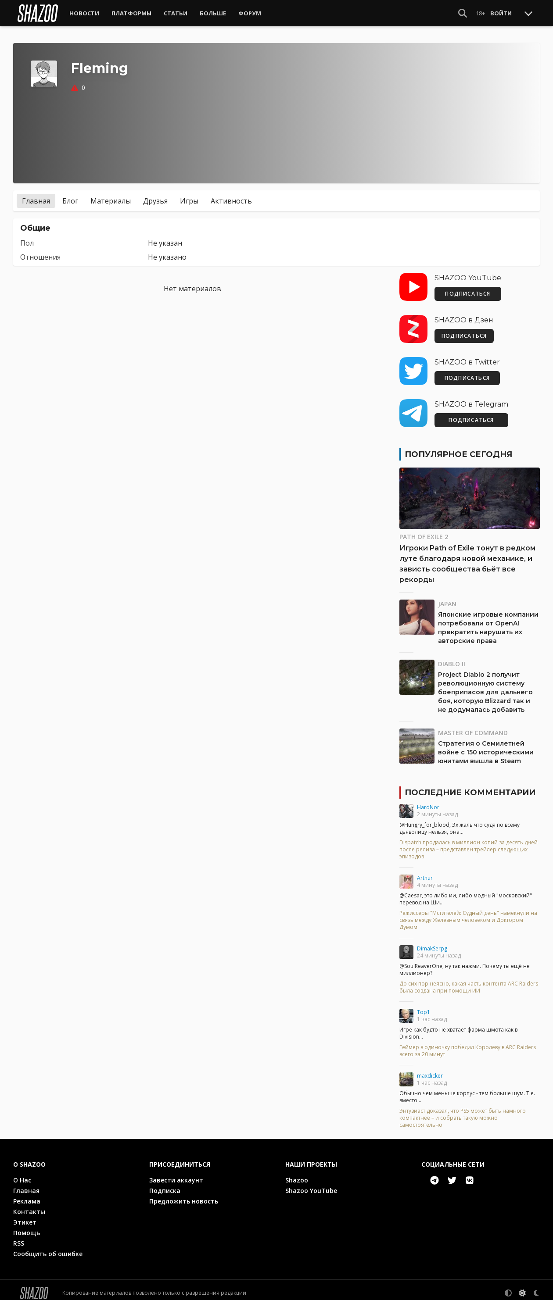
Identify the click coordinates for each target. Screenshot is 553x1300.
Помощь (26, 1226)
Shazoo (296, 1174)
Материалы (110, 195)
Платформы (131, 13)
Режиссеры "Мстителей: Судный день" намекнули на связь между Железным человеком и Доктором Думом (468, 914)
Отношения (40, 251)
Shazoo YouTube (311, 1184)
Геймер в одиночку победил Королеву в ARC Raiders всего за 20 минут (467, 1045)
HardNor (428, 801)
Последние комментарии (470, 786)
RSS (18, 1237)
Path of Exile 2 (423, 530)
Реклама (26, 1195)
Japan (447, 597)
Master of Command (473, 726)
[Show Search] (462, 13)
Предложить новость (183, 1195)
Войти (501, 13)
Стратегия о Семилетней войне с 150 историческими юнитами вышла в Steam (486, 746)
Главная (36, 195)
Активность (231, 195)
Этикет (24, 1216)
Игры (189, 195)
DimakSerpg (432, 942)
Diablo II (451, 658)
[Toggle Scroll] (528, 13)
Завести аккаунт (176, 1174)
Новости (84, 13)
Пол (27, 237)
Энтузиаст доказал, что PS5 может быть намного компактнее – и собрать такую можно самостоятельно (462, 1111)
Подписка (164, 1184)
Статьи (175, 13)
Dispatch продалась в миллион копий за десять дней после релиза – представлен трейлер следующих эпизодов (468, 843)
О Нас (22, 1174)
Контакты (29, 1205)
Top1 (423, 1006)
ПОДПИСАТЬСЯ (467, 287)
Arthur (425, 871)
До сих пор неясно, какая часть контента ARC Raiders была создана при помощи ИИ (468, 981)
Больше (213, 13)
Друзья (155, 195)
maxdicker (430, 1069)
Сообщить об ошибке (48, 1247)
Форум (249, 13)
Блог (70, 195)
